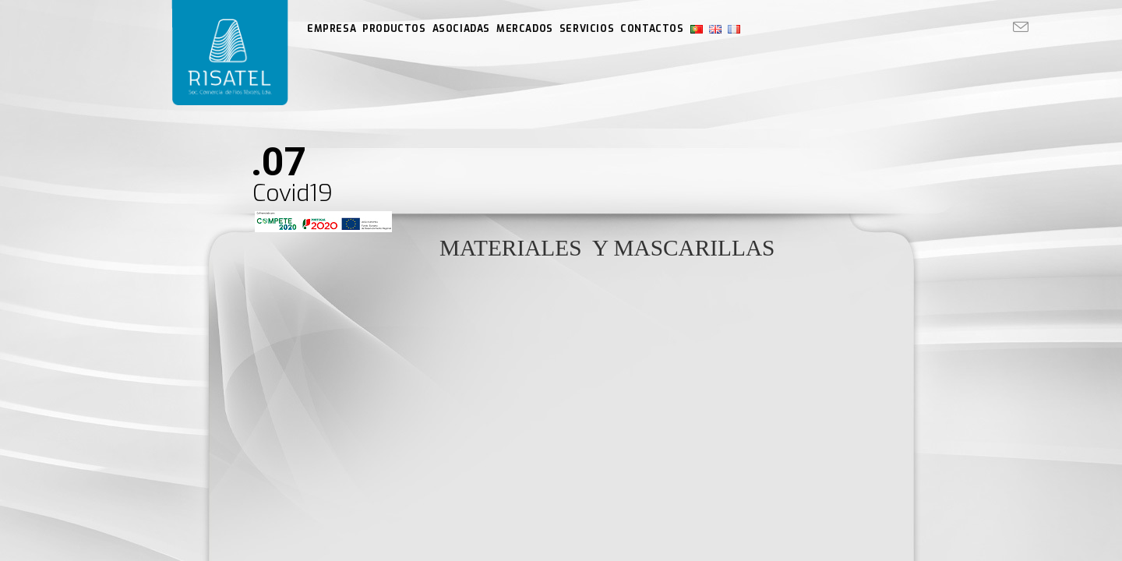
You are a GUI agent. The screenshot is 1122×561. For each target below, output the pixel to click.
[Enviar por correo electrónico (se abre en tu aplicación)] (1021, 27)
